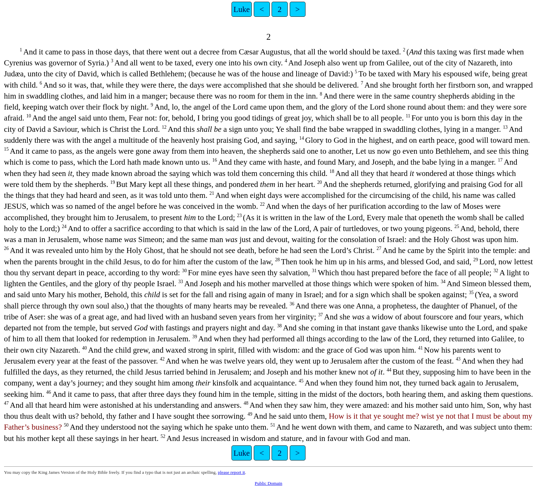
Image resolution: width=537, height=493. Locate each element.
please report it (231, 472)
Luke (242, 9)
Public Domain (268, 483)
